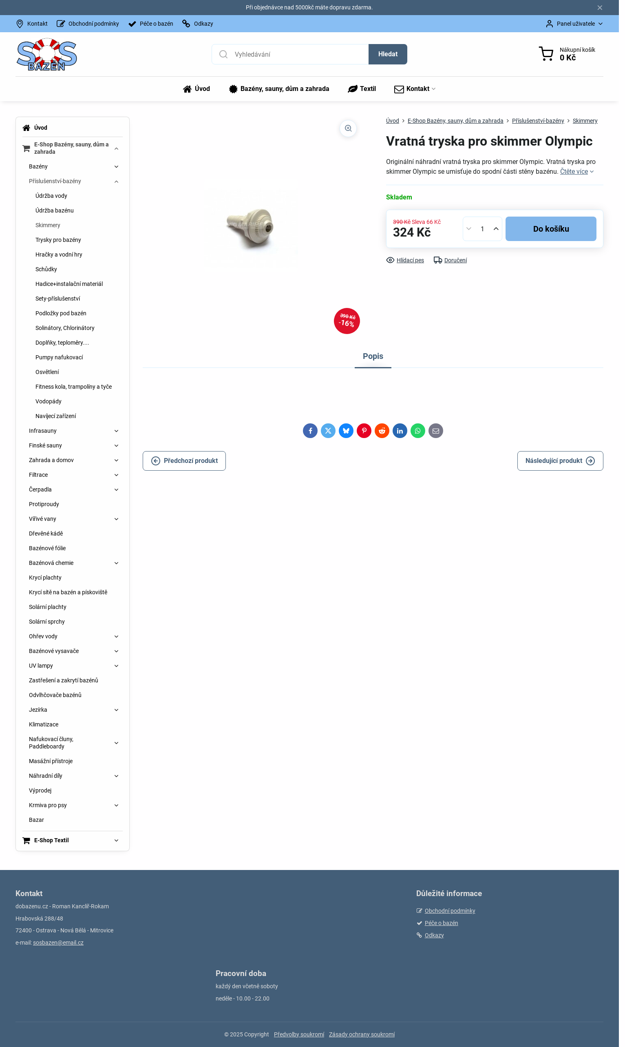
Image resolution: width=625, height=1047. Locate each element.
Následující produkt (560, 461)
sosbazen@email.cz (58, 942)
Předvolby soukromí (299, 1034)
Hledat (388, 54)
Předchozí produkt (184, 461)
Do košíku (551, 229)
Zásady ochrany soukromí (362, 1034)
